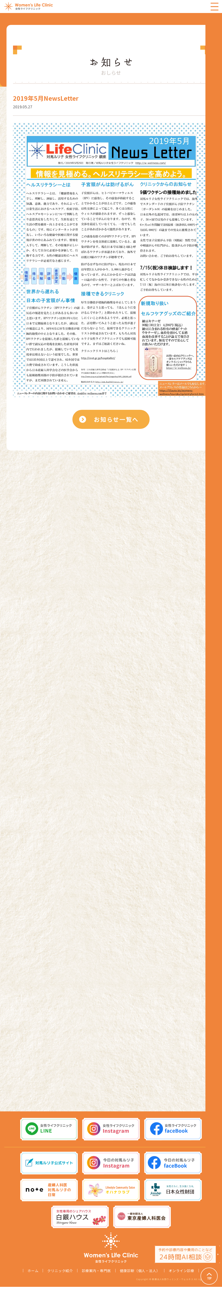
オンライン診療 (181, 1272)
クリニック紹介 (60, 1272)
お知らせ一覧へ (116, 420)
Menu (214, 6)
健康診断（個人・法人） (140, 1272)
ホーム (33, 1272)
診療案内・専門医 (96, 1272)
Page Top (209, 1276)
